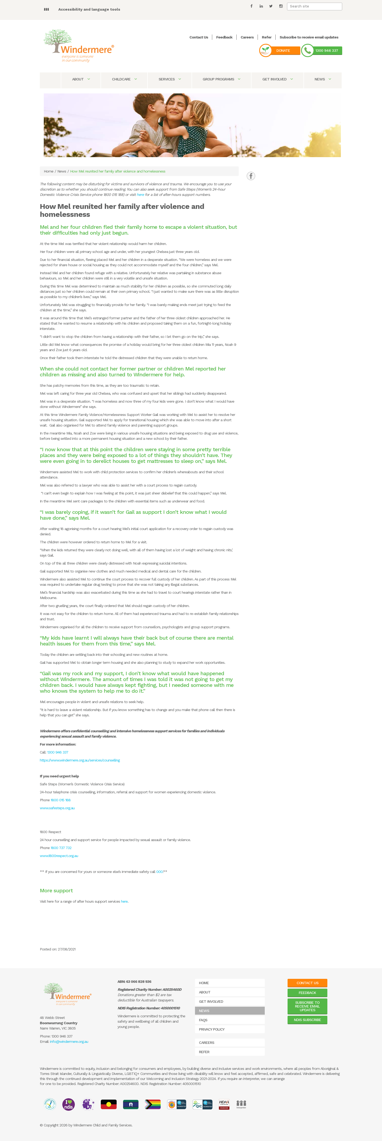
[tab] (251, 176)
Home (48, 171)
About (81, 79)
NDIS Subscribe (307, 1020)
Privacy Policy (211, 1029)
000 (159, 871)
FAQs (203, 1020)
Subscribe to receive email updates (309, 37)
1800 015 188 (62, 800)
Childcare (124, 79)
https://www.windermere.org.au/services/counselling (80, 760)
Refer (266, 37)
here (140, 194)
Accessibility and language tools (89, 9)
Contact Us (198, 37)
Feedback (224, 37)
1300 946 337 (326, 50)
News (323, 79)
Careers (247, 37)
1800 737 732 (61, 848)
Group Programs (221, 79)
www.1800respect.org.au (59, 856)
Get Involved (277, 79)
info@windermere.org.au (69, 1041)
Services (170, 79)
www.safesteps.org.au (57, 808)
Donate (283, 50)
